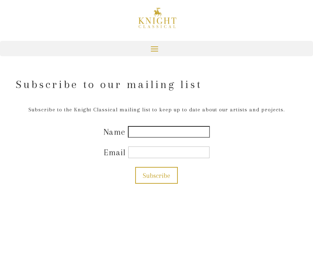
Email (116, 152)
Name (115, 132)
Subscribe (156, 175)
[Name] (169, 132)
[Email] (169, 152)
